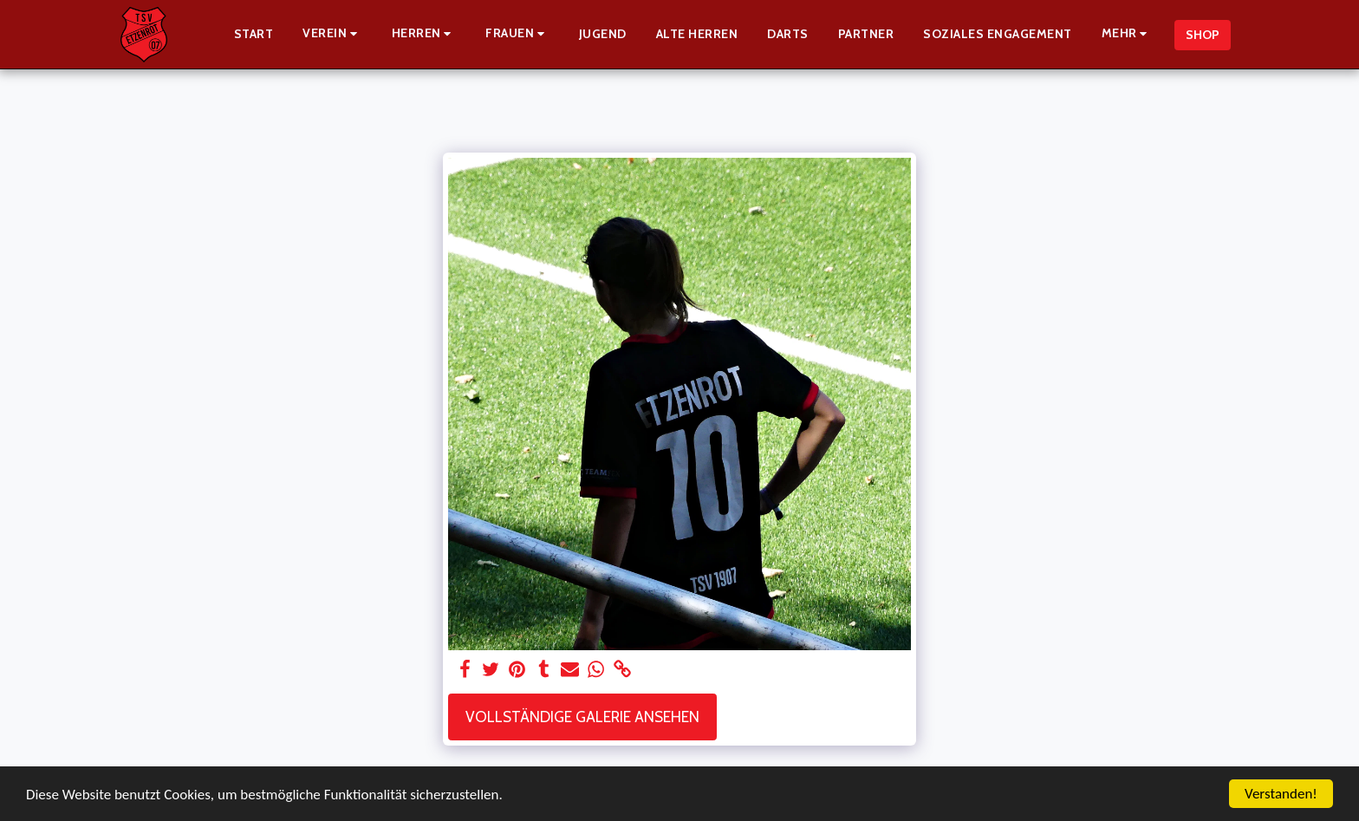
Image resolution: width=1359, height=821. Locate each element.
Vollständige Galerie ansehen (582, 716)
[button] (332, 34)
